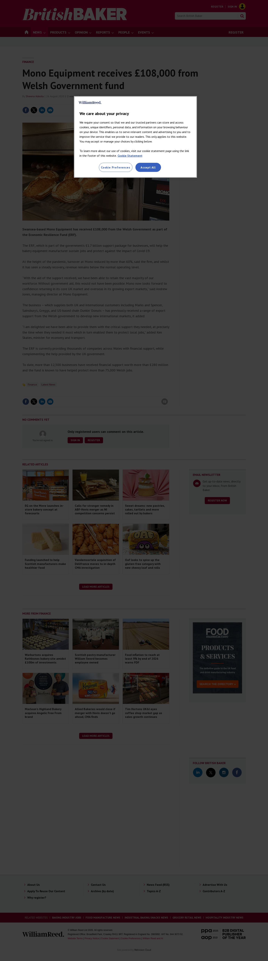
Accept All (148, 167)
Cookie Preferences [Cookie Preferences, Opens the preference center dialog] (115, 167)
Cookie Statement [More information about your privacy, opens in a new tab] (130, 155)
